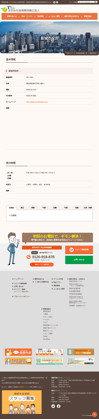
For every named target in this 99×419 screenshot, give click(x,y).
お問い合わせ (19, 286)
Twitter (45, 336)
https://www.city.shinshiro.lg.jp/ (37, 102)
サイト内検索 (83, 2)
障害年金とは (39, 279)
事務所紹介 (47, 309)
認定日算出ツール (75, 281)
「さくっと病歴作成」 (77, 285)
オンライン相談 (19, 289)
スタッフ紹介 (48, 317)
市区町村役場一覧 (81, 53)
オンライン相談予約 (21, 291)
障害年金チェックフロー (78, 302)
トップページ (19, 279)
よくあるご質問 (54, 16)
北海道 (13, 215)
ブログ (45, 322)
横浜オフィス (48, 331)
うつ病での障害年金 (42, 282)
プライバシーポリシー (22, 296)
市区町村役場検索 (75, 294)
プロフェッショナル (76, 297)
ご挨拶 (45, 314)
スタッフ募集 (48, 333)
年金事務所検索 (74, 291)
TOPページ (70, 53)
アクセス (46, 319)
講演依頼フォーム (49, 325)
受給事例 (40, 16)
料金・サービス (27, 16)
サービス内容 (58, 279)
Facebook (46, 339)
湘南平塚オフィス (49, 328)
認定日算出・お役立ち (77, 279)
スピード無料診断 (20, 283)
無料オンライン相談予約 (42, 264)
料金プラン (57, 282)
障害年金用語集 (74, 288)
